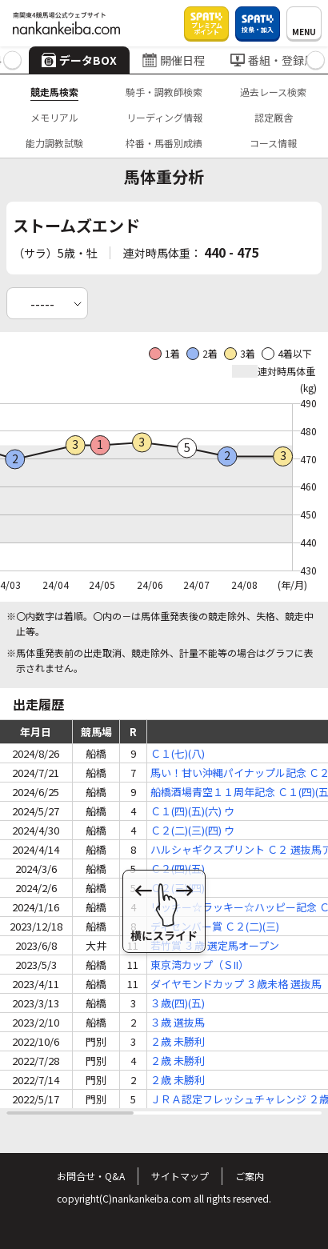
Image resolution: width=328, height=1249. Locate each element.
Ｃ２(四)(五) (177, 869)
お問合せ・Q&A (91, 1176)
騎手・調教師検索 (164, 91)
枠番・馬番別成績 (164, 143)
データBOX (79, 60)
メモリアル (54, 117)
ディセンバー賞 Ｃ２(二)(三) (214, 926)
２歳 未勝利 (177, 1041)
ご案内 (249, 1176)
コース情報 (273, 143)
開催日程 (173, 60)
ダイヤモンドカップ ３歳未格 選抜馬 (236, 984)
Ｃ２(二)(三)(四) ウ (192, 830)
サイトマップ (180, 1176)
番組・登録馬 (272, 60)
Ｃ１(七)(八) (177, 753)
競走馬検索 (54, 91)
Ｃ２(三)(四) (177, 888)
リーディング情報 (164, 117)
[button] (12, 60)
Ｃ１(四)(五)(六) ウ (192, 811)
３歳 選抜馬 (177, 1022)
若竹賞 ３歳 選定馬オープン (214, 945)
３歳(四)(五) (177, 1003)
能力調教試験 (54, 143)
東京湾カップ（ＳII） (199, 965)
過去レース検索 (273, 91)
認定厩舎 (273, 117)
